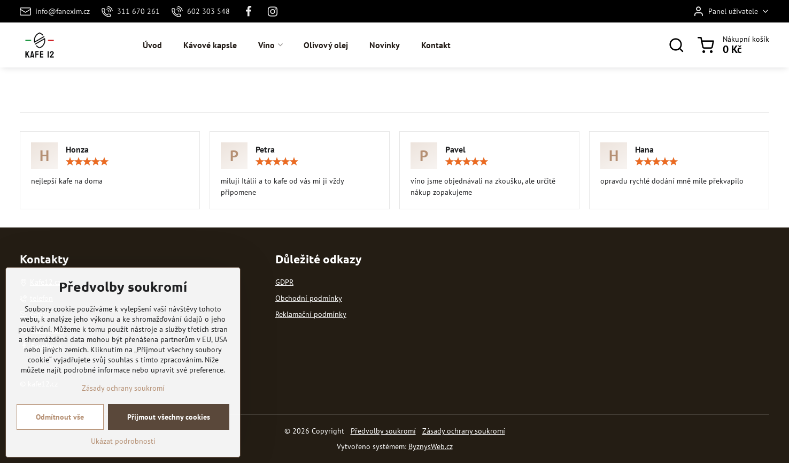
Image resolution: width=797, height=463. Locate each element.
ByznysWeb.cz (430, 446)
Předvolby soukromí (383, 431)
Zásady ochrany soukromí (463, 431)
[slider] (87, 161)
